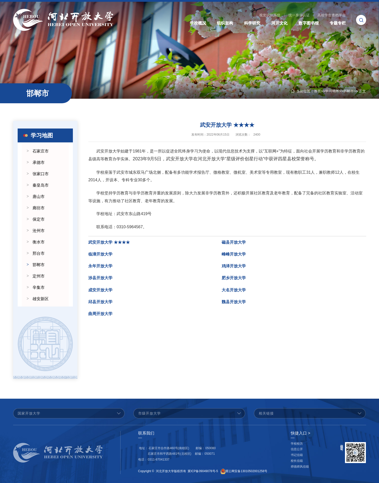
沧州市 (39, 230)
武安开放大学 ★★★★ (109, 244)
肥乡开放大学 (234, 279)
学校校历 (297, 443)
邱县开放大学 (100, 303)
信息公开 (297, 449)
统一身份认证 (299, 15)
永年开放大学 (100, 268)
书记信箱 (297, 455)
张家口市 (41, 174)
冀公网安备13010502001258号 (246, 471)
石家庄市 (41, 151)
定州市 (39, 276)
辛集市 (39, 287)
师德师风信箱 (300, 466)
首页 (317, 91)
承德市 (39, 162)
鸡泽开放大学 (234, 268)
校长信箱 (297, 461)
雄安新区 (41, 299)
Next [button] (70, 343)
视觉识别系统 (269, 15)
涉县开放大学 (100, 279)
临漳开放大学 (100, 255)
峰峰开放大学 (234, 255)
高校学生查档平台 (331, 15)
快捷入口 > (300, 433)
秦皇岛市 (41, 185)
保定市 (39, 219)
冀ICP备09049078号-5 (203, 471)
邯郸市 (348, 91)
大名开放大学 (234, 291)
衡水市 (39, 242)
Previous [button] (20, 343)
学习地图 (332, 91)
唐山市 (39, 196)
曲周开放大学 (100, 315)
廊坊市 (39, 208)
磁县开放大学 (234, 244)
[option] (45, 344)
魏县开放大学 (234, 303)
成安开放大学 (100, 291)
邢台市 (39, 253)
